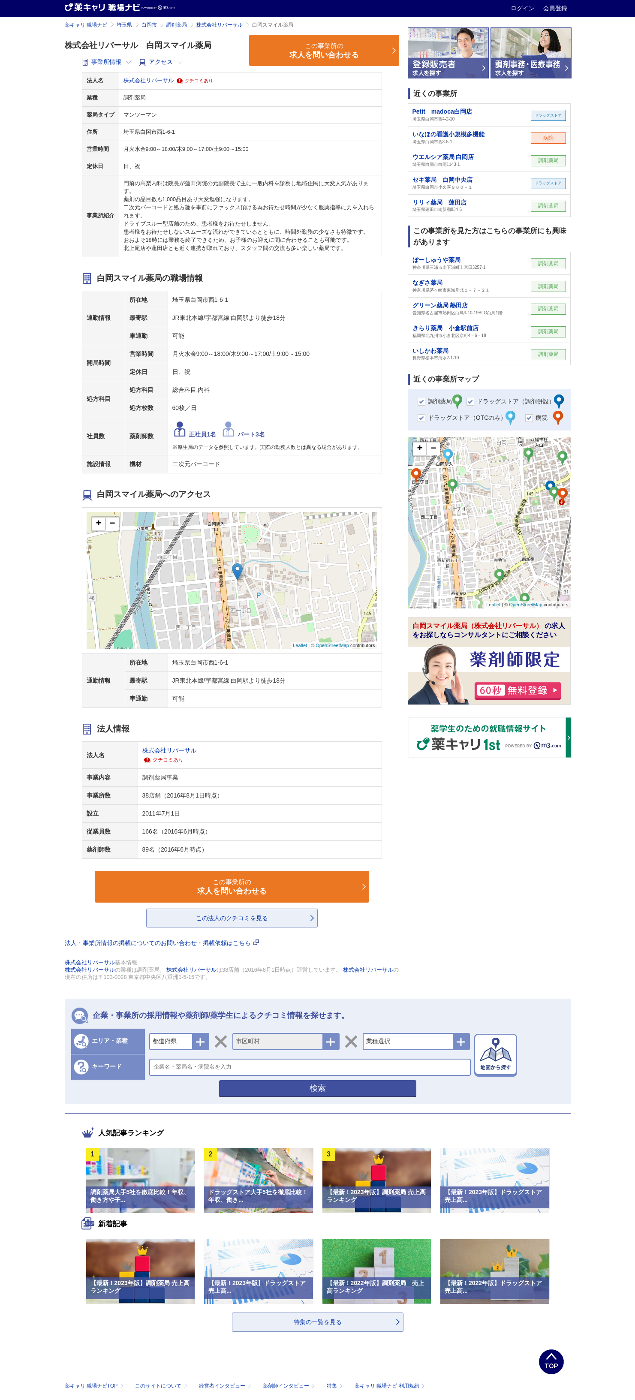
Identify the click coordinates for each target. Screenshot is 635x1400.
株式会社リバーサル (219, 25)
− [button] (112, 524)
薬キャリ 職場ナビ (86, 25)
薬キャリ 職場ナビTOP (95, 1386)
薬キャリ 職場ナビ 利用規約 (390, 1386)
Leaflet (300, 645)
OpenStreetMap (332, 645)
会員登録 (555, 8)
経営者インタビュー (226, 1386)
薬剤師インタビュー (289, 1386)
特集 (335, 1386)
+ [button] (98, 524)
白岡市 (149, 25)
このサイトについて (162, 1386)
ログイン (523, 8)
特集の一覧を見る (318, 1322)
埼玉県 (124, 25)
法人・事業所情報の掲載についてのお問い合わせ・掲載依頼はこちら (162, 942)
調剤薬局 (176, 25)
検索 (318, 1088)
